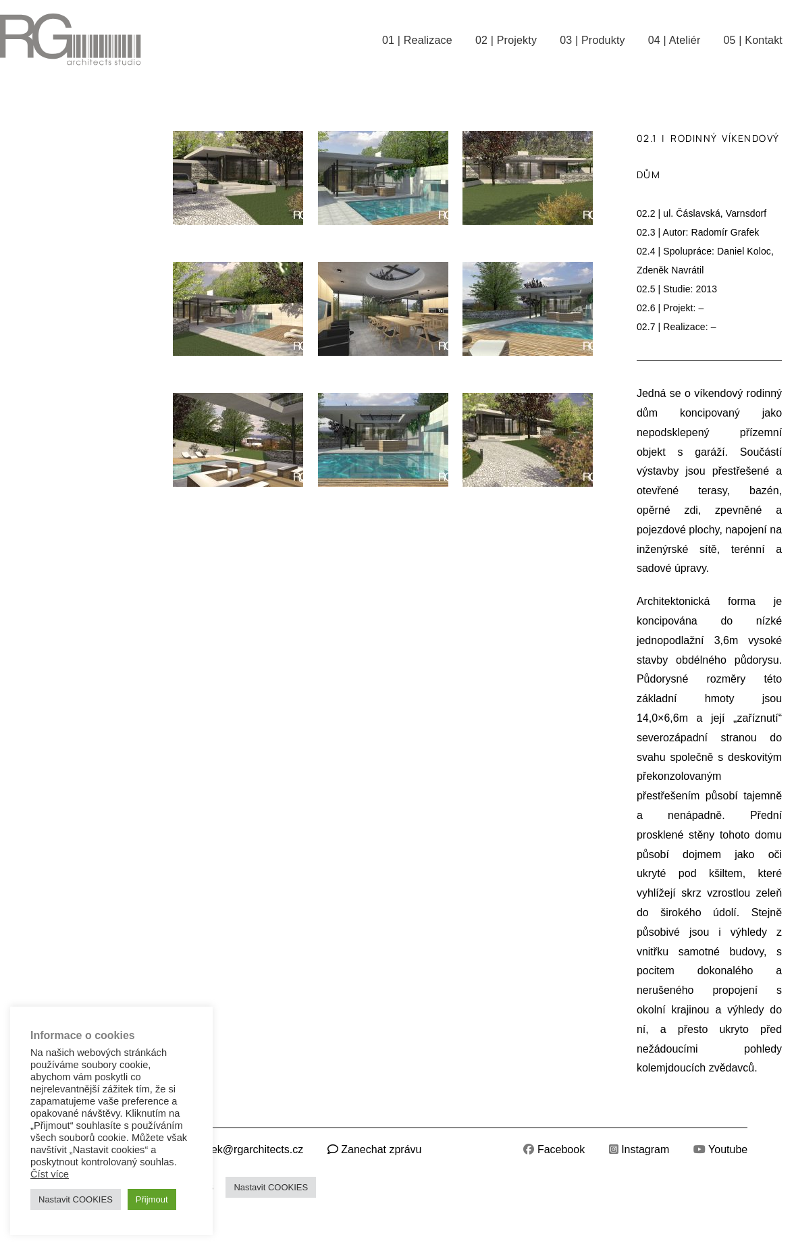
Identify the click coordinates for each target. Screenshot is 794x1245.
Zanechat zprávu (381, 1149)
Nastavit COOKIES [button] (271, 1187)
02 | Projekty (506, 40)
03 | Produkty (592, 40)
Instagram (645, 1149)
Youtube (727, 1149)
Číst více (49, 1174)
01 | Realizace (417, 40)
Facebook (561, 1149)
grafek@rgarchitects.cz (247, 1149)
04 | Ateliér (674, 40)
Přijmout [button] (152, 1199)
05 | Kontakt (753, 40)
